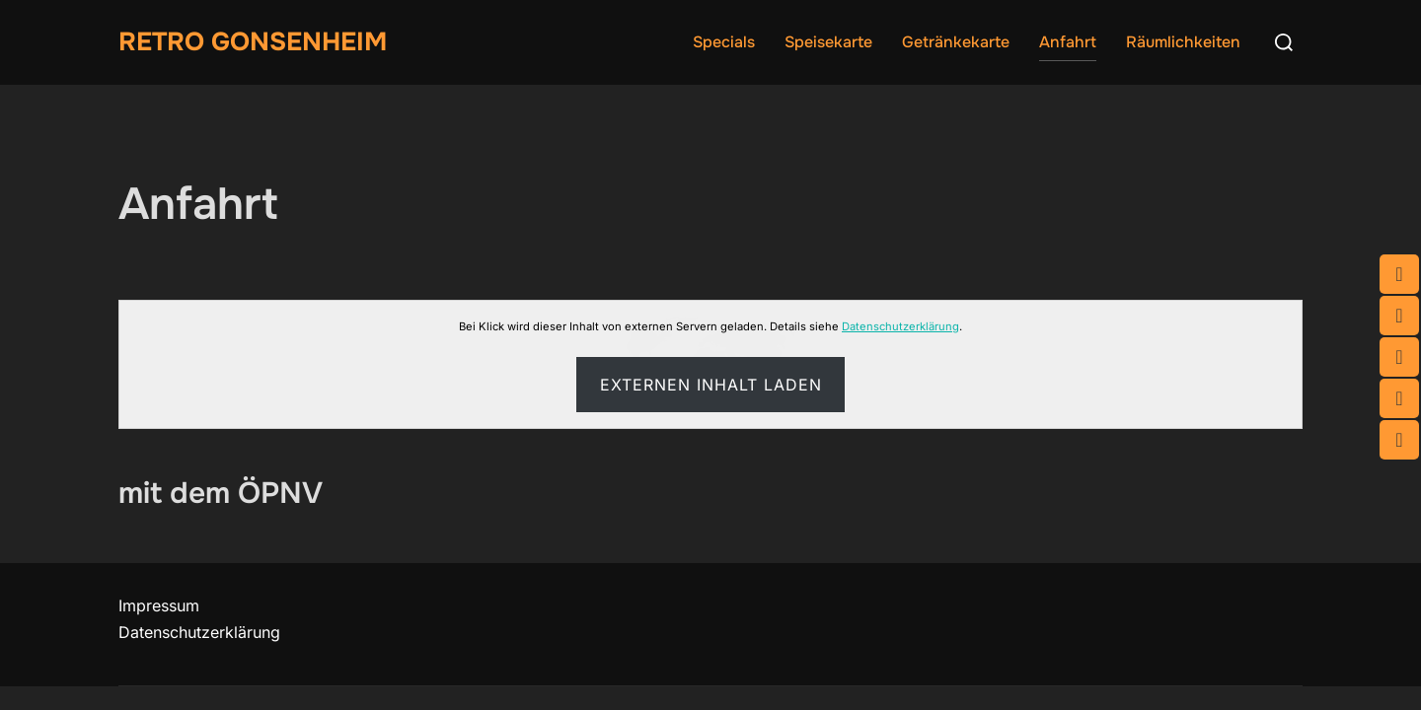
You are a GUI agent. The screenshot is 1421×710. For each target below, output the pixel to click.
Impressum (158, 605)
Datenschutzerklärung (900, 326)
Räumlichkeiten (1183, 42)
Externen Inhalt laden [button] (711, 384)
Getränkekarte (956, 42)
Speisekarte (828, 42)
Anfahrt (1067, 42)
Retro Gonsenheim (252, 42)
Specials (724, 42)
